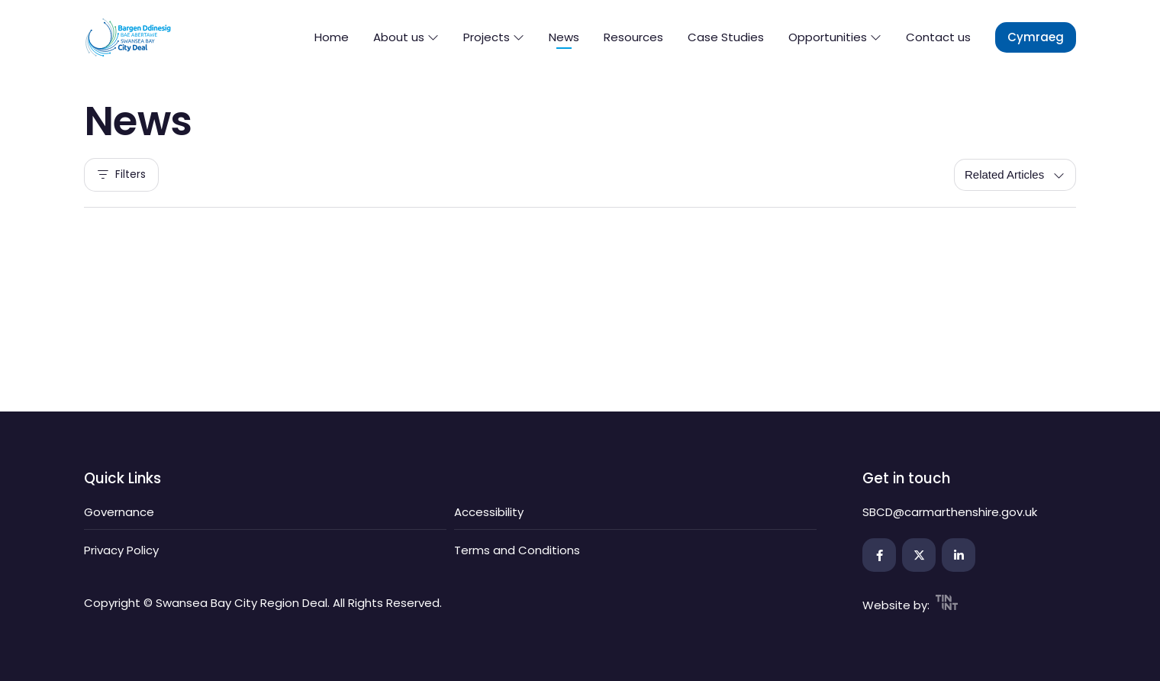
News (564, 37)
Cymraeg (1035, 37)
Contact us (938, 37)
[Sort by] (1015, 175)
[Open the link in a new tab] (879, 555)
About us (406, 37)
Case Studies (726, 37)
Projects (493, 37)
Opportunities (834, 37)
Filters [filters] (121, 175)
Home (331, 37)
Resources (633, 37)
